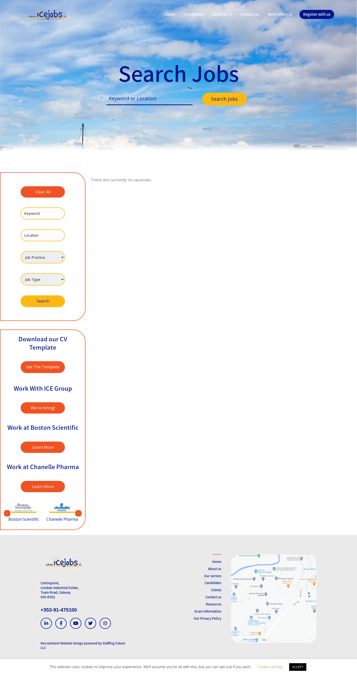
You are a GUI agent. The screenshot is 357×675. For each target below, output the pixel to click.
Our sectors (212, 576)
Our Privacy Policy (207, 618)
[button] (230, 14)
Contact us (213, 597)
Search (43, 301)
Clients (216, 590)
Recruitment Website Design (62, 643)
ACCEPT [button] (297, 667)
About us (214, 568)
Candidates (213, 582)
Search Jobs (224, 99)
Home (216, 561)
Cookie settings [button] (270, 666)
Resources (213, 604)
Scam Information (207, 611)
